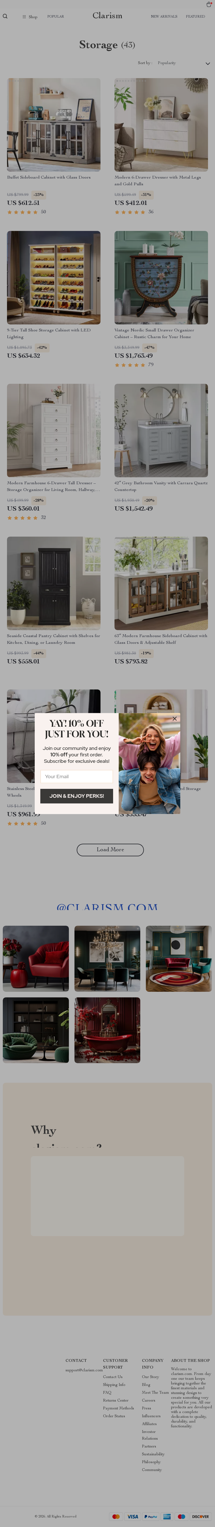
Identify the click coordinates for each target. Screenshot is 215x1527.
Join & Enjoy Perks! (77, 796)
